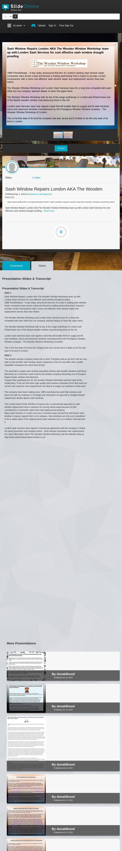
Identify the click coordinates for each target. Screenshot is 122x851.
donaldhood (37, 165)
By (54, 674)
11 (16, 28)
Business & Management (40, 194)
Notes (42, 265)
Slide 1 (8, 293)
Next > (17, 31)
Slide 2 (8, 355)
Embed (61, 148)
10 (16, 25)
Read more (49, 211)
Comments (16, 265)
